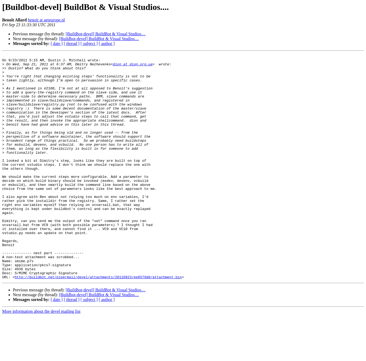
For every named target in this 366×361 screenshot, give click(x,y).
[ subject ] (89, 43)
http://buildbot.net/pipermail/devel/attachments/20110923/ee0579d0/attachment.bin (98, 321)
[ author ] (107, 43)
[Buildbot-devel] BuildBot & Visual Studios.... (105, 34)
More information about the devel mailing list (41, 356)
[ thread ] (72, 43)
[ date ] (57, 43)
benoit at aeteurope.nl (46, 20)
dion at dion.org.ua (132, 66)
